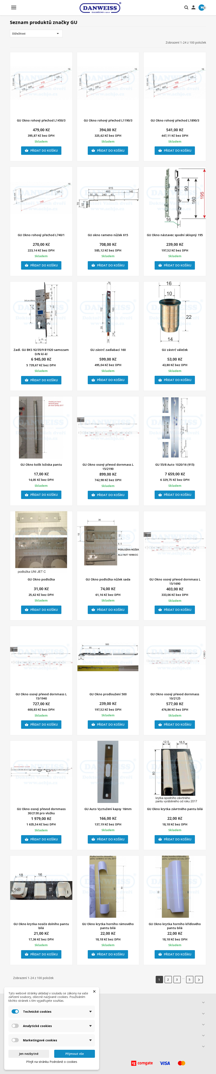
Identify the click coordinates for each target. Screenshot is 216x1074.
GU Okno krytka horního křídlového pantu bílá (175, 926)
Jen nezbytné (28, 1054)
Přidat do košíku (41, 150)
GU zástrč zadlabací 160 (108, 350)
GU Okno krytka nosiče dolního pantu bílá (41, 926)
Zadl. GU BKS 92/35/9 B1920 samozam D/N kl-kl (41, 352)
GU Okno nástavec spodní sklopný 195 (175, 235)
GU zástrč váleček (175, 350)
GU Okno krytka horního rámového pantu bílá (108, 926)
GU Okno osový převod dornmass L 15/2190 (108, 467)
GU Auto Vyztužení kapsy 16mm (108, 809)
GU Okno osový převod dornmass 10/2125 (174, 696)
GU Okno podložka (41, 579)
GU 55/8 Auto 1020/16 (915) (174, 465)
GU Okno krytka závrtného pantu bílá (175, 809)
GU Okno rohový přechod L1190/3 (108, 120)
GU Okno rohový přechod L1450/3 (41, 120)
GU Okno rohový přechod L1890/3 (175, 120)
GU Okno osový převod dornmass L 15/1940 (41, 696)
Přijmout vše (74, 1054)
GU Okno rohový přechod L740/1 (41, 235)
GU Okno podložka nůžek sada (108, 579)
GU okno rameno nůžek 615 (108, 235)
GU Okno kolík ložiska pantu (41, 465)
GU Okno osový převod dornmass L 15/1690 (174, 581)
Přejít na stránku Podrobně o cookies (51, 1062)
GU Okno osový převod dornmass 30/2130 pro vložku (41, 811)
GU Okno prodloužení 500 (108, 694)
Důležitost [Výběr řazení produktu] (36, 33)
